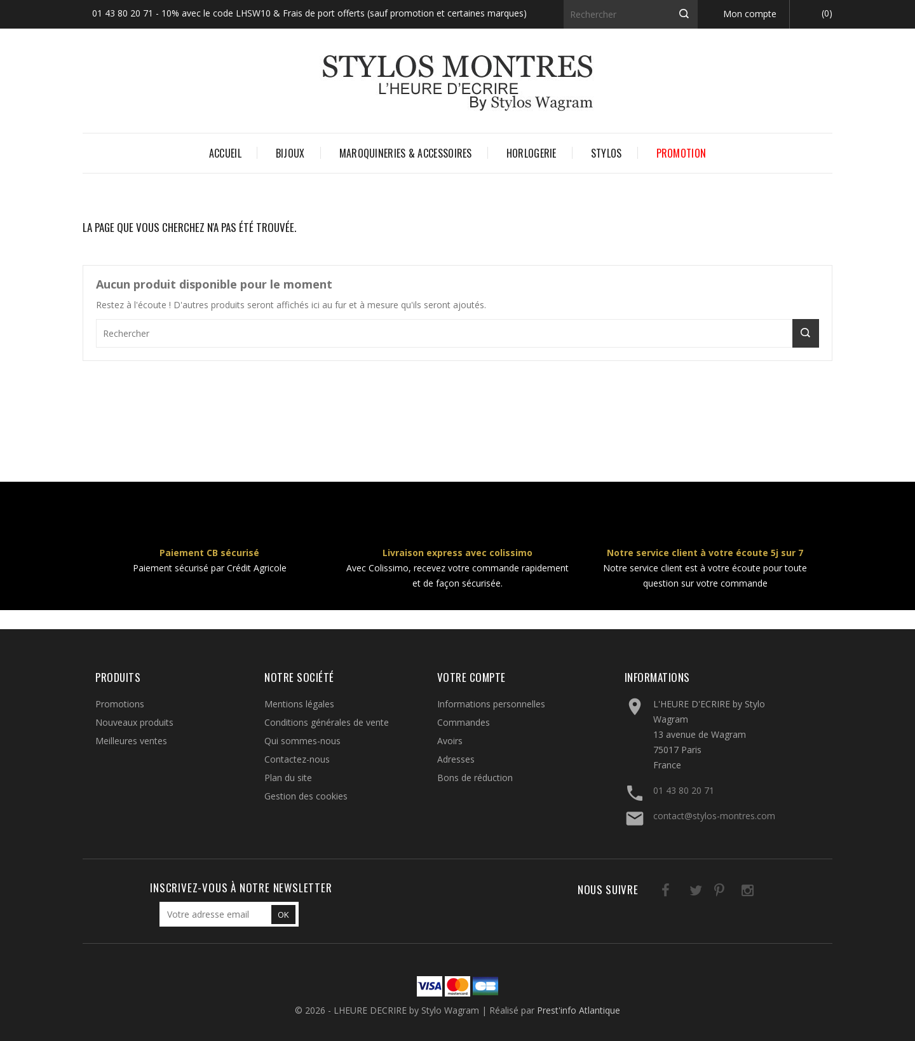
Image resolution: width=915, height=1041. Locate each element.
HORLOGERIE (531, 153)
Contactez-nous (297, 759)
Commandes (463, 722)
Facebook (653, 892)
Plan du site (288, 778)
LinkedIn (757, 892)
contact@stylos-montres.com (714, 816)
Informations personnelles (491, 704)
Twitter (679, 892)
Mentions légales (299, 704)
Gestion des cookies (306, 796)
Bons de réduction (475, 778)
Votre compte (471, 677)
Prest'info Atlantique (578, 1010)
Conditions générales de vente (326, 722)
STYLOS (606, 153)
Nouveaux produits (134, 722)
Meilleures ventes (131, 741)
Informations (657, 677)
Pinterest (705, 892)
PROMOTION (681, 153)
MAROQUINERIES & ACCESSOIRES (405, 153)
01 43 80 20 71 (683, 790)
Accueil (225, 153)
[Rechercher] (631, 14)
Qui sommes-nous (302, 741)
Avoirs (450, 741)
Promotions (119, 704)
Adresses (456, 759)
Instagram (731, 892)
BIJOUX (290, 153)
